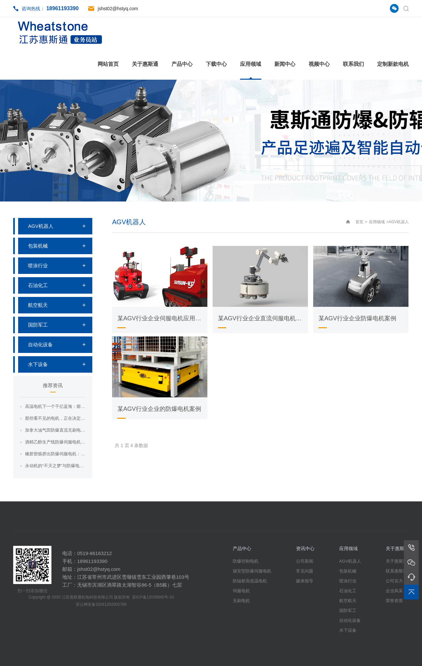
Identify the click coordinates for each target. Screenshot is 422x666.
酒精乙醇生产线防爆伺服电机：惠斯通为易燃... (55, 442)
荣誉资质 (394, 600)
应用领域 (250, 64)
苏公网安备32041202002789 (101, 604)
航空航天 (38, 305)
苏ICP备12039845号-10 (153, 597)
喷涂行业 (38, 265)
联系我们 (353, 64)
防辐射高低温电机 (250, 580)
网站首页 (108, 64)
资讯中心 (305, 548)
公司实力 (394, 580)
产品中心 (182, 64)
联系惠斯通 (396, 571)
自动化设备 (40, 344)
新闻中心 (284, 64)
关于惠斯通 (145, 64)
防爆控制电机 (245, 561)
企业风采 (394, 590)
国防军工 (38, 325)
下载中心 (216, 64)
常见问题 (304, 571)
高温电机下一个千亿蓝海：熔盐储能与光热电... (55, 406)
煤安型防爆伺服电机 (252, 571)
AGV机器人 (40, 226)
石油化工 (38, 285)
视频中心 (319, 64)
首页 (359, 222)
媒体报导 (304, 580)
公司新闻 (304, 561)
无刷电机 (241, 600)
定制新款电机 (393, 64)
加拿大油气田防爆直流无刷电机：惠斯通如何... (55, 430)
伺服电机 (241, 590)
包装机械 (38, 246)
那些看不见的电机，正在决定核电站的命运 (55, 418)
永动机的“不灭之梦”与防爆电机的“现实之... (55, 465)
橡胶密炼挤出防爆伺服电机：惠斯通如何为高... (55, 453)
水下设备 (38, 364)
